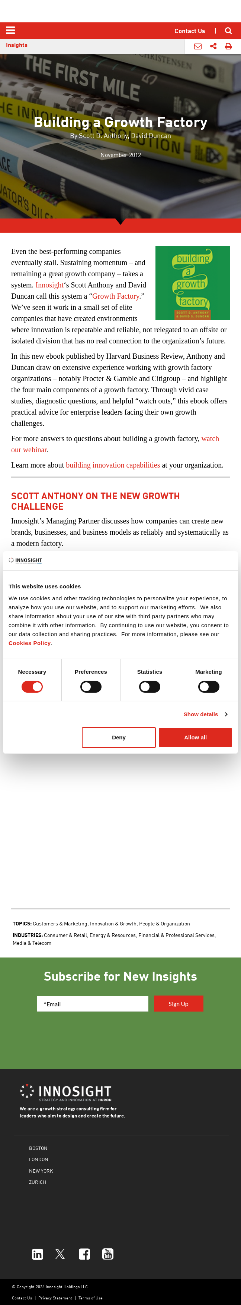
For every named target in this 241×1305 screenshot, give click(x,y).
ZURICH (37, 1181)
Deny (119, 737)
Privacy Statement (55, 1298)
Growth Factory (115, 296)
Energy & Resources (113, 934)
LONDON (38, 1159)
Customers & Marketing (60, 923)
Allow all (195, 737)
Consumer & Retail (65, 934)
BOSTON (38, 1147)
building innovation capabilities (113, 465)
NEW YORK (41, 1170)
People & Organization (164, 923)
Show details (201, 714)
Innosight (50, 285)
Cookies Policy (30, 643)
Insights (17, 44)
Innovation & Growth (113, 923)
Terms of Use (90, 1298)
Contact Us (22, 1298)
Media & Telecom (32, 942)
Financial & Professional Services (176, 934)
